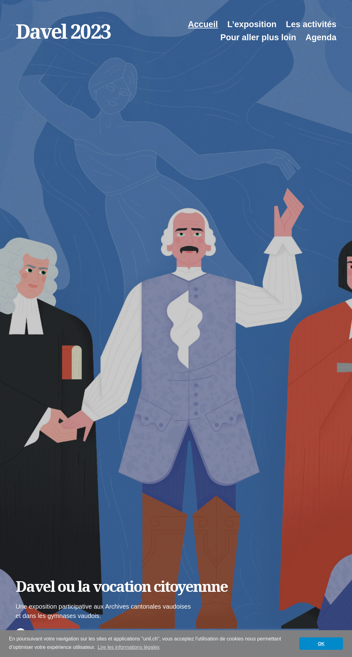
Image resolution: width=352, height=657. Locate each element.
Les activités (311, 24)
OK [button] (321, 643)
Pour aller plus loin (258, 37)
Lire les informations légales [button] (128, 647)
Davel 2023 (63, 31)
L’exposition (251, 24)
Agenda (321, 37)
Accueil (203, 24)
